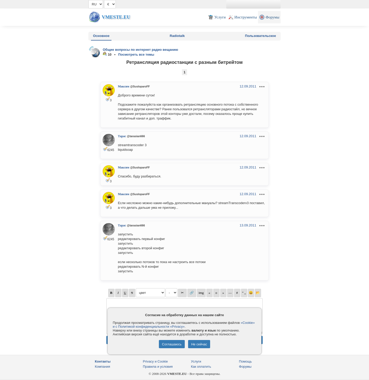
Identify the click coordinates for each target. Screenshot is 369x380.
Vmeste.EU (116, 17)
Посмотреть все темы (136, 54)
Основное (101, 36)
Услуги (196, 361)
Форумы (245, 366)
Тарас (122, 136)
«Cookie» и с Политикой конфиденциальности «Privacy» (184, 324)
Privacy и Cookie (155, 361)
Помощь (245, 361)
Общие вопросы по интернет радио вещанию (140, 50)
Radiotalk (177, 36)
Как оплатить (201, 366)
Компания (102, 366)
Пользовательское (260, 36)
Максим (123, 86)
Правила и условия (158, 366)
